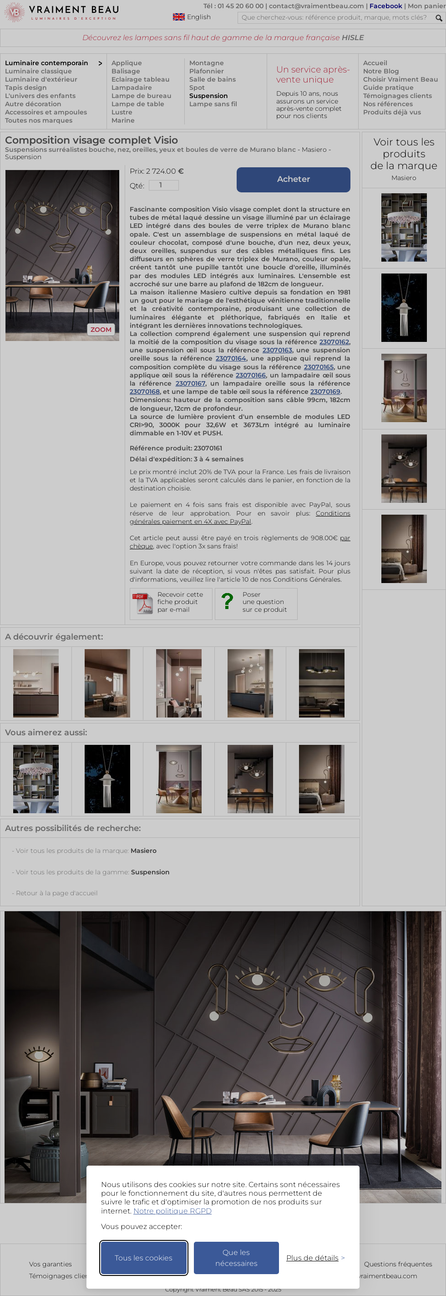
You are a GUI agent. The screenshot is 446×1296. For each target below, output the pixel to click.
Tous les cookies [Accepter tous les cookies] (143, 1258)
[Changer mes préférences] (311, 1258)
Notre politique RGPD (172, 1211)
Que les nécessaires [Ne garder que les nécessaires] (236, 1258)
